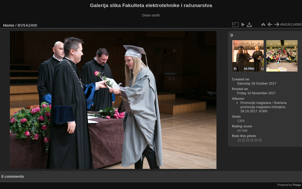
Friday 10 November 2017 (256, 93)
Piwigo (297, 184)
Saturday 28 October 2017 (256, 83)
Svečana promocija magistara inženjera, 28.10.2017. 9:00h (263, 107)
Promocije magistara (255, 103)
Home (8, 25)
